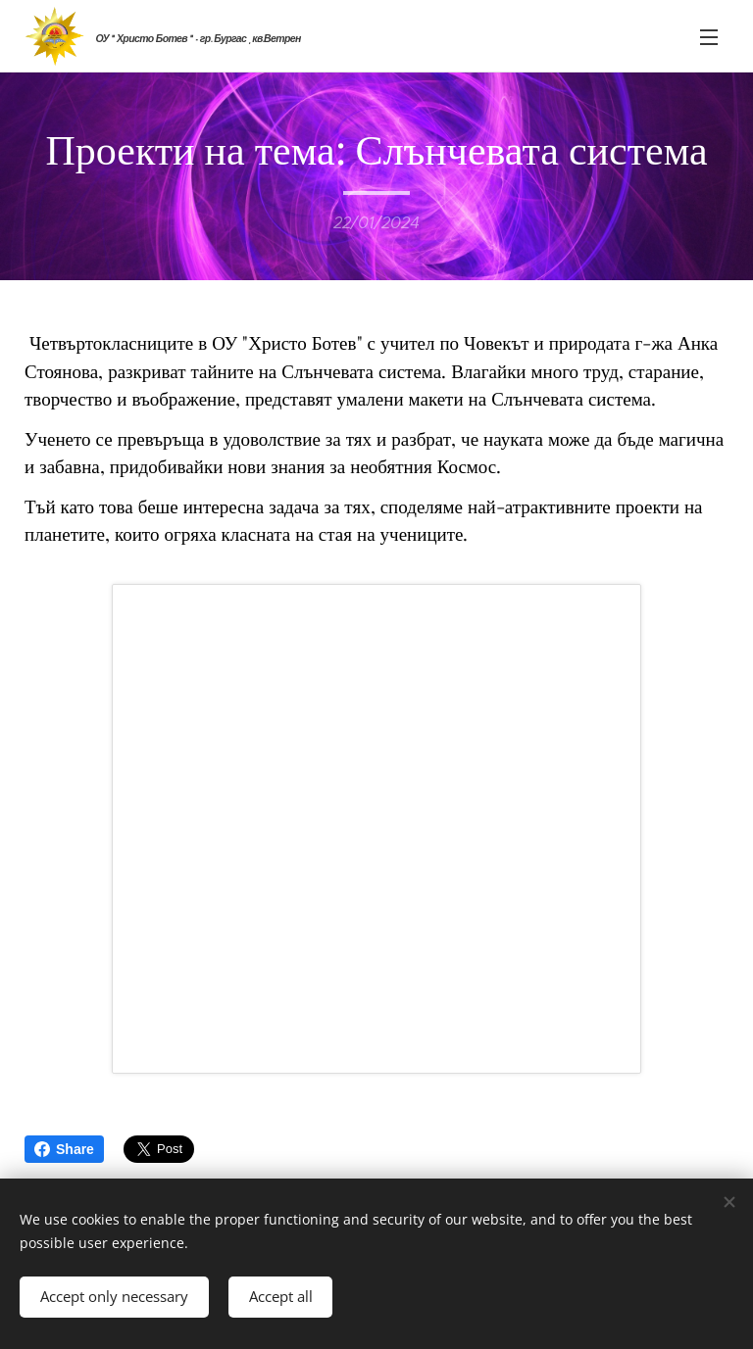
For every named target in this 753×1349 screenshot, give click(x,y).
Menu (709, 37)
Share (64, 1149)
